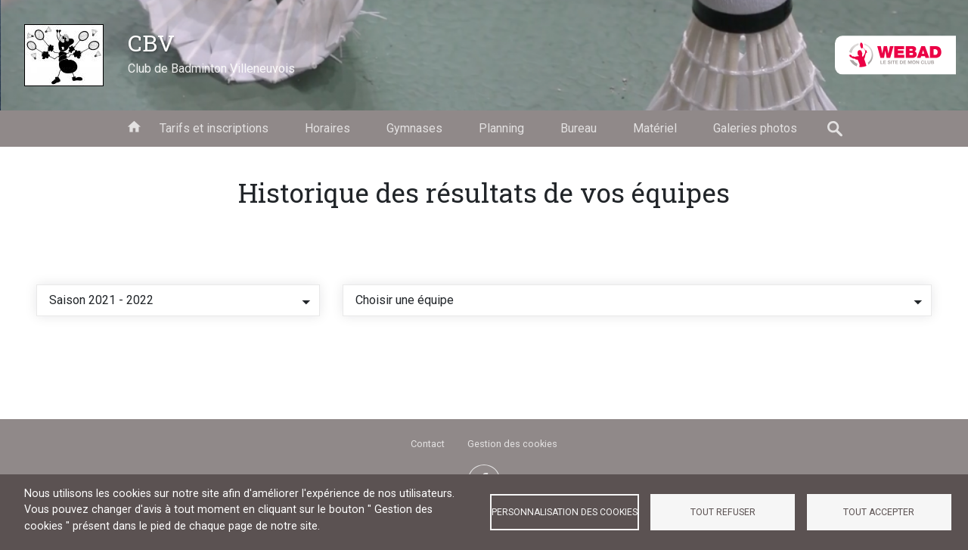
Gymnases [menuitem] (414, 128)
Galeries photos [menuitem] (755, 128)
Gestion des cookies (512, 443)
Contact (428, 443)
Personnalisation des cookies (565, 512)
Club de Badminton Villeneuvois (211, 68)
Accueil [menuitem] (133, 125)
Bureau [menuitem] (578, 128)
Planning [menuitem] (501, 128)
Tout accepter (878, 512)
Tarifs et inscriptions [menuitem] (214, 128)
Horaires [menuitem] (327, 128)
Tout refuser (722, 512)
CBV (151, 42)
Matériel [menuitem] (655, 128)
